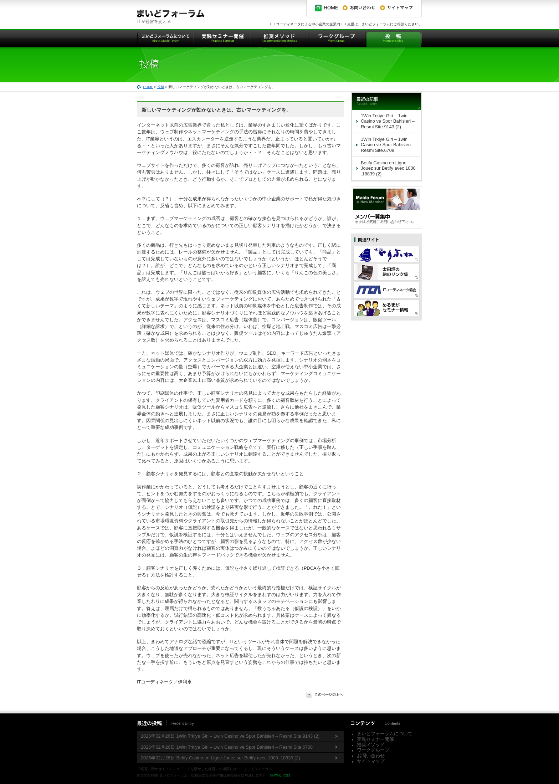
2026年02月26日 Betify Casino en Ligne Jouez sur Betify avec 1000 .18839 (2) (220, 757)
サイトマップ (371, 761)
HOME (148, 87)
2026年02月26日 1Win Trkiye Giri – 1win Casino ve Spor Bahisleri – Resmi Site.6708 (227, 747)
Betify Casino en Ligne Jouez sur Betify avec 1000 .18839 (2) (388, 168)
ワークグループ (373, 750)
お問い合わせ (371, 755)
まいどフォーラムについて (384, 733)
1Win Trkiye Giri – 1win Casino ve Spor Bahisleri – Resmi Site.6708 (388, 145)
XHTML (276, 775)
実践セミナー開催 (375, 739)
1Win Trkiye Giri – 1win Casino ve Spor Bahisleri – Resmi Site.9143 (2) (388, 121)
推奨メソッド (371, 744)
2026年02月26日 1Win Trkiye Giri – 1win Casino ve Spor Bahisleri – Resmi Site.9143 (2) (230, 736)
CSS (287, 775)
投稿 (160, 87)
